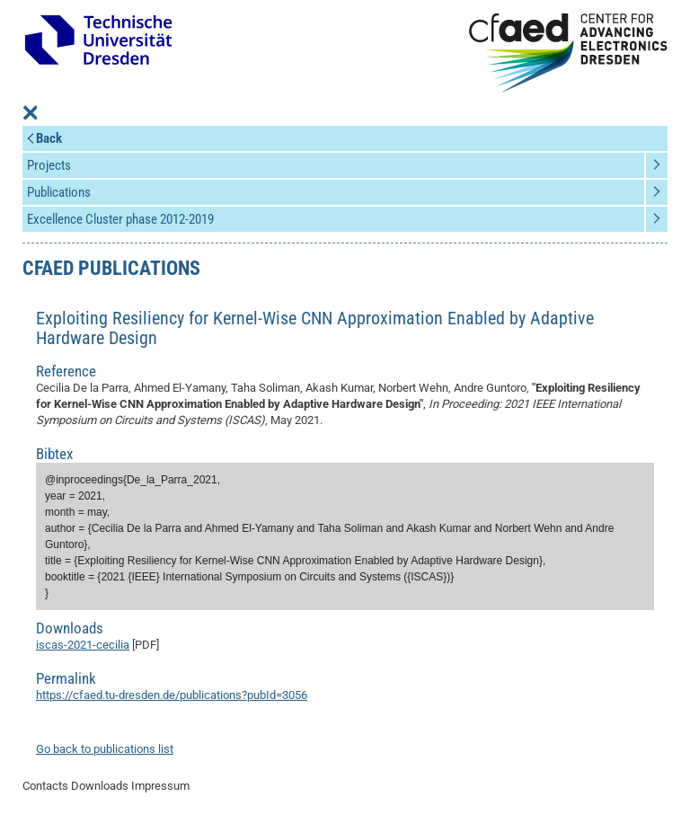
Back (49, 138)
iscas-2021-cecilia (82, 644)
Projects (49, 165)
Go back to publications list (104, 749)
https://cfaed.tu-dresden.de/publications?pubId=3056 (171, 695)
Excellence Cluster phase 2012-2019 (120, 219)
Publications (59, 192)
